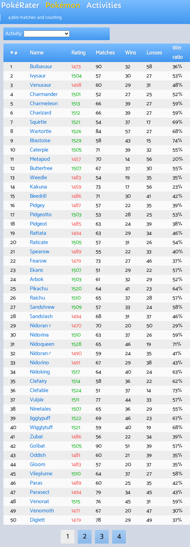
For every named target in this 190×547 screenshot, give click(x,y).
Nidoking (40, 372)
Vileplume (41, 473)
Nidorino (39, 362)
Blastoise (40, 140)
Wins (130, 53)
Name (37, 53)
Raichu (37, 298)
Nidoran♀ (41, 325)
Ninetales (40, 409)
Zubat (36, 436)
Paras (36, 483)
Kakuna (38, 187)
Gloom (37, 464)
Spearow (39, 251)
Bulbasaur (41, 66)
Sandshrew (42, 307)
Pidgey (37, 205)
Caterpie (39, 150)
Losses (154, 53)
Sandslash (41, 316)
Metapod (40, 159)
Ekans (36, 270)
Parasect (39, 492)
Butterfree (41, 168)
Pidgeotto (41, 214)
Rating (78, 53)
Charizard (40, 113)
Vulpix (37, 399)
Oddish (38, 455)
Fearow (38, 261)
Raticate (39, 242)
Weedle (38, 177)
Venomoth (42, 510)
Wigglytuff (41, 427)
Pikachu (39, 288)
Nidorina (39, 335)
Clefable (39, 390)
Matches (105, 53)
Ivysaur (38, 76)
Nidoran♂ (41, 353)
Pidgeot (38, 224)
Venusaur (40, 85)
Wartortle (40, 131)
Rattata (38, 233)
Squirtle (38, 122)
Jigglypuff (40, 418)
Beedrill (38, 196)
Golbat (37, 446)
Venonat (39, 501)
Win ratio (178, 53)
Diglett (37, 520)
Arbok (37, 279)
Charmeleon (44, 103)
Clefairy (38, 381)
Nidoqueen (42, 344)
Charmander (44, 94)
